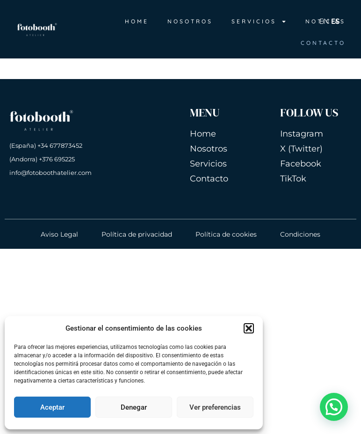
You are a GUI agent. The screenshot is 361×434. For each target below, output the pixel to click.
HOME (137, 21)
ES (335, 21)
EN (324, 21)
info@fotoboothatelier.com (50, 172)
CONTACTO (323, 42)
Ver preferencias (215, 407)
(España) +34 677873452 (45, 145)
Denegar (134, 407)
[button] (248, 328)
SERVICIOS (259, 21)
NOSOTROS (190, 21)
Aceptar (52, 407)
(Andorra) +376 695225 (42, 159)
